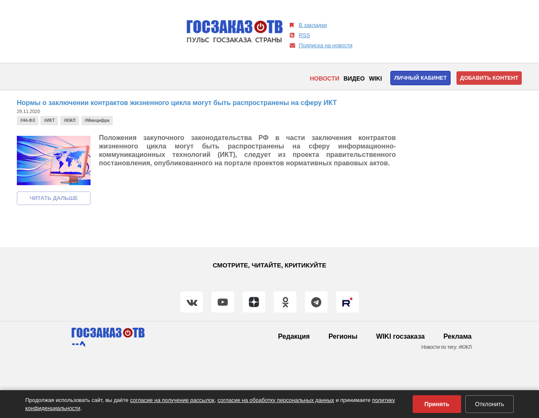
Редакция (294, 336)
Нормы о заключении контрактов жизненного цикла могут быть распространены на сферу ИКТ (177, 102)
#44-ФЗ (27, 120)
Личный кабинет (420, 78)
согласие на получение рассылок (172, 400)
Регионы (343, 336)
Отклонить (489, 404)
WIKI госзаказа (400, 336)
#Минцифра (97, 120)
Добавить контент (489, 78)
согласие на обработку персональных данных (276, 400)
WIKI (375, 78)
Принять (436, 404)
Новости (324, 78)
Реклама (457, 336)
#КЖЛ (70, 120)
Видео (354, 78)
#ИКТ (49, 120)
